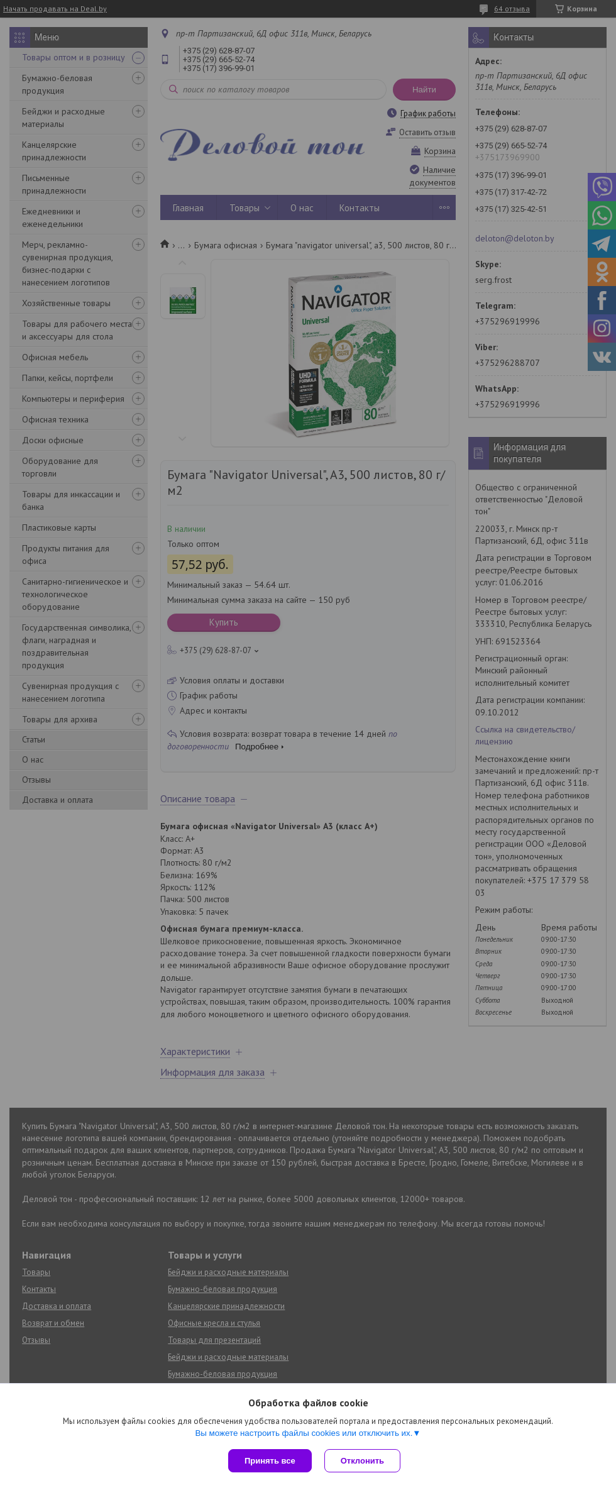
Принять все (270, 1460)
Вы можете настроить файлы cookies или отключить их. (303, 1433)
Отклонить (362, 1460)
